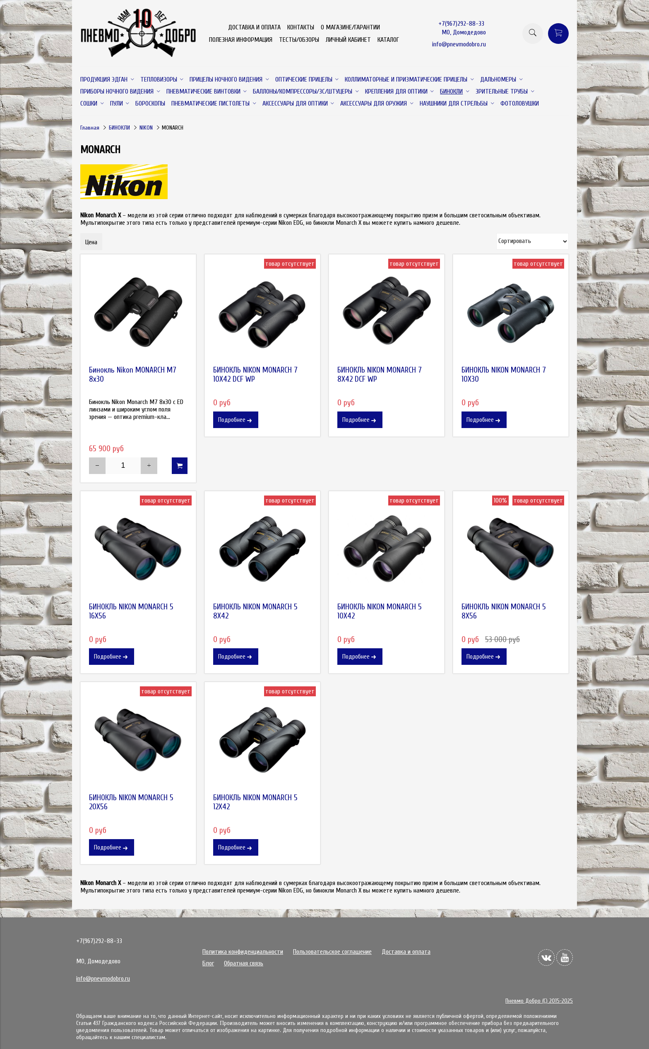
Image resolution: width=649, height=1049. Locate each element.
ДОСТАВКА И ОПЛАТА (254, 27)
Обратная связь (243, 963)
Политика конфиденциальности (242, 951)
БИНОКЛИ (119, 127)
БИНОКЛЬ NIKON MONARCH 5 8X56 (504, 611)
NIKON (146, 127)
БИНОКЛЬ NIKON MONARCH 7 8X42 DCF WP (379, 375)
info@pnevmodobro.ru (459, 44)
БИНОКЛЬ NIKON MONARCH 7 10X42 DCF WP (255, 375)
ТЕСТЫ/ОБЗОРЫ (299, 39)
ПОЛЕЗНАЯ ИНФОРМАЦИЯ (240, 39)
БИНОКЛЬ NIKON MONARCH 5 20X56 (131, 802)
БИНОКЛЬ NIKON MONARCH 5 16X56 (131, 611)
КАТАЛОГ (388, 39)
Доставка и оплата (406, 951)
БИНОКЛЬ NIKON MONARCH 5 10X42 (379, 611)
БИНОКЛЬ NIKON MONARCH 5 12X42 (255, 802)
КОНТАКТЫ (300, 27)
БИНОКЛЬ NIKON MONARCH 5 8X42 (255, 611)
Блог (208, 963)
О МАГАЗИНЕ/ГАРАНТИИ (350, 27)
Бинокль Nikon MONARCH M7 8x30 (132, 375)
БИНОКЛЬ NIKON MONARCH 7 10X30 (504, 375)
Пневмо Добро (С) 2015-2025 (539, 1000)
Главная (89, 127)
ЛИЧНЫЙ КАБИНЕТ (348, 39)
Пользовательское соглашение (332, 951)
